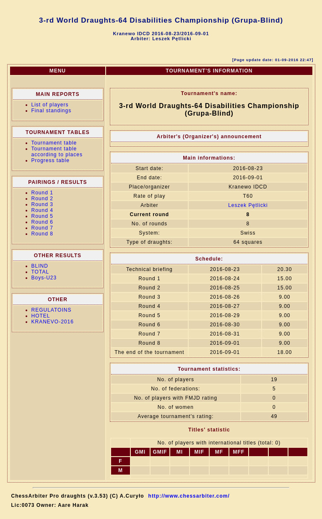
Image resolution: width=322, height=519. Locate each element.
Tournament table (54, 143)
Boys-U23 (44, 278)
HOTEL (40, 316)
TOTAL (40, 272)
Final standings (51, 111)
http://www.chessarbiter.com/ (189, 496)
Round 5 (42, 216)
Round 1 (42, 193)
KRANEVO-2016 (52, 322)
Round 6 (42, 222)
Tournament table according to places (57, 152)
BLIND (39, 266)
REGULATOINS (51, 310)
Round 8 (42, 234)
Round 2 (42, 198)
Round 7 (42, 228)
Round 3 (42, 204)
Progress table (50, 160)
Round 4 (42, 210)
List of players (50, 105)
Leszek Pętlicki (247, 205)
